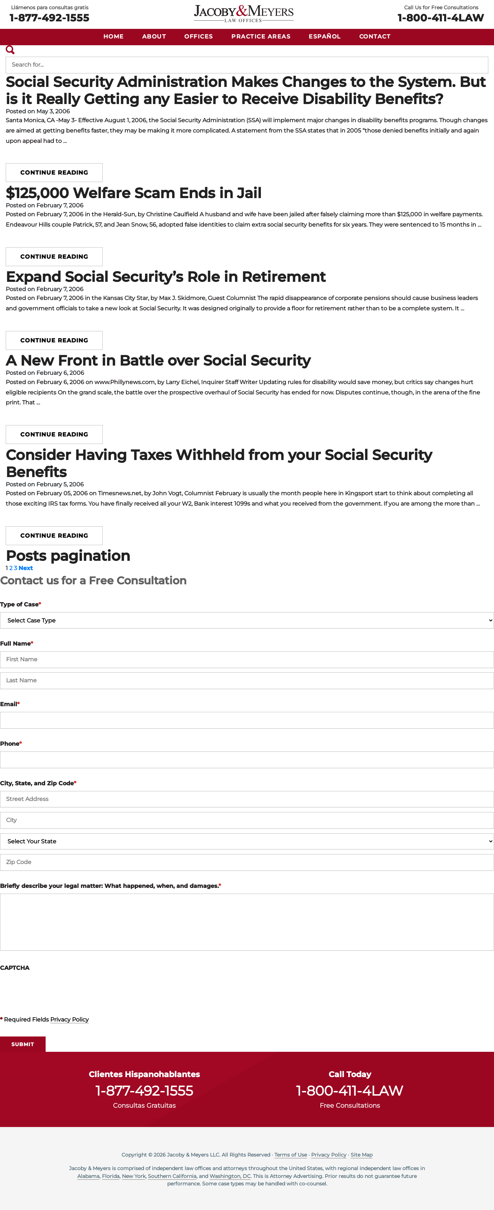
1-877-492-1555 (49, 17)
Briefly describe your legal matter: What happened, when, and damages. (110, 886)
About (154, 36)
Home (113, 36)
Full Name (16, 643)
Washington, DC (230, 1176)
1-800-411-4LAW (441, 17)
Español (325, 36)
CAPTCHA (14, 968)
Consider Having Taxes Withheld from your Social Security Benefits (219, 463)
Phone (11, 743)
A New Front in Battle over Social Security (158, 360)
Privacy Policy (69, 1019)
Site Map (361, 1155)
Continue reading (54, 172)
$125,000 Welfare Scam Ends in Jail (134, 193)
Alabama (88, 1176)
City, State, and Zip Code (38, 783)
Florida (110, 1176)
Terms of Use (290, 1155)
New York (133, 1176)
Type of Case (20, 604)
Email (10, 704)
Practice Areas (260, 36)
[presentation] (54, 989)
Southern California (172, 1176)
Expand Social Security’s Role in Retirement (166, 276)
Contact (375, 36)
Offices (198, 36)
